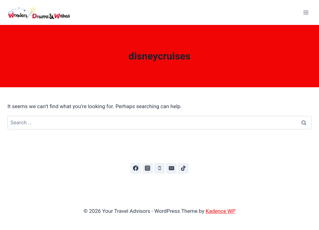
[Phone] (159, 168)
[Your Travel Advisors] (41, 13)
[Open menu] (306, 12)
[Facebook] (136, 168)
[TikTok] (183, 168)
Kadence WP (221, 211)
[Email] (171, 168)
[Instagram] (147, 168)
